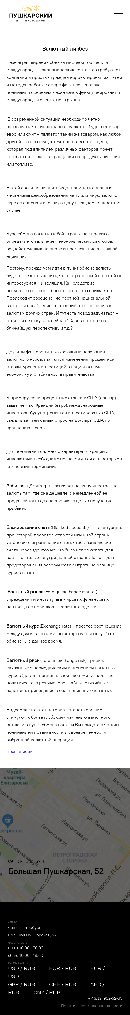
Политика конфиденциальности (92, 1005)
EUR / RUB (62, 968)
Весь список (19, 751)
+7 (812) (105, 998)
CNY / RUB (46, 992)
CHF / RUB (62, 984)
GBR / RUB (21, 984)
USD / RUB (21, 968)
